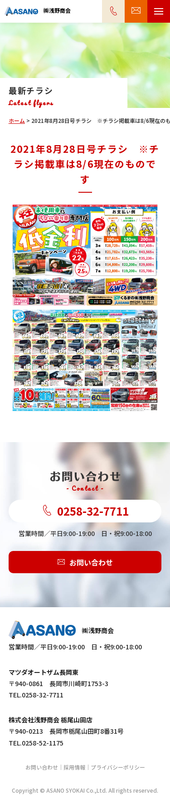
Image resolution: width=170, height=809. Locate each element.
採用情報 (74, 767)
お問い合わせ (85, 562)
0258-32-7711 (85, 511)
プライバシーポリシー (118, 767)
